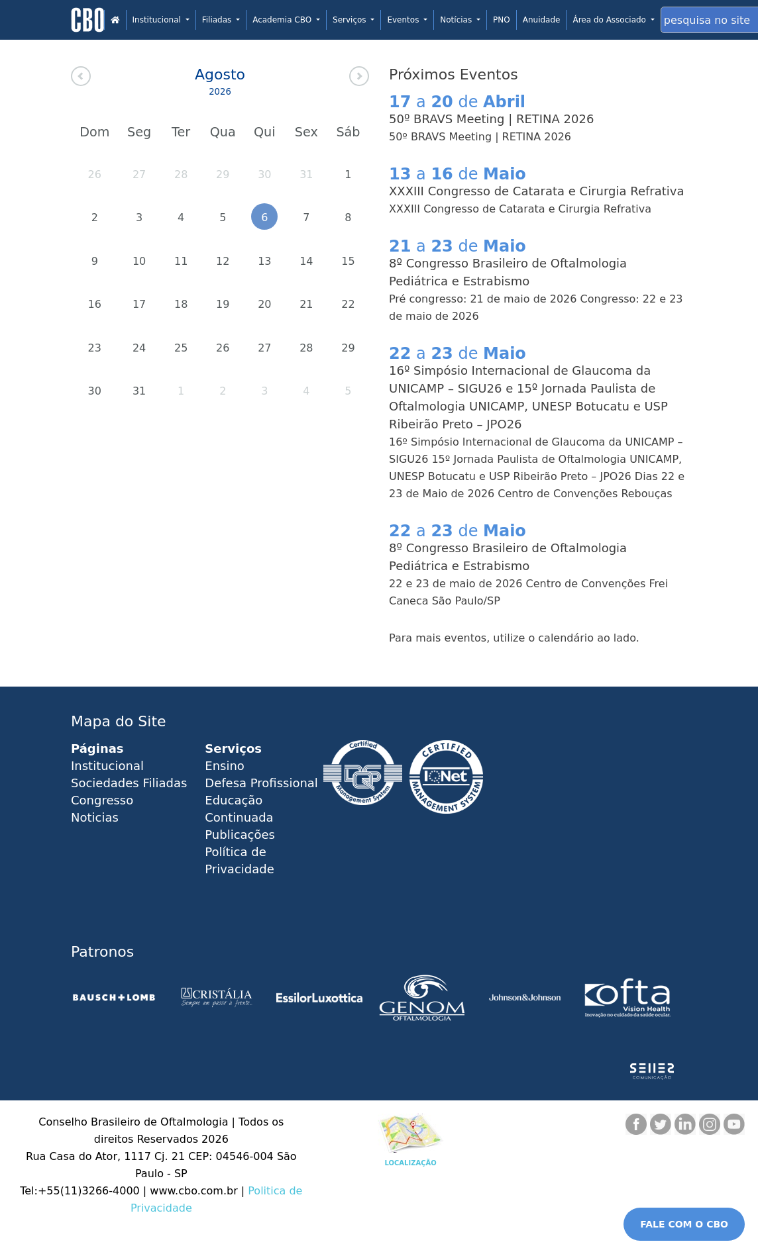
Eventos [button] (404, 19)
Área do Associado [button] (610, 19)
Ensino (224, 766)
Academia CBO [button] (283, 19)
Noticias (95, 817)
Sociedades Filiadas (129, 783)
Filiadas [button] (218, 19)
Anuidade (542, 19)
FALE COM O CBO (684, 1224)
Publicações (240, 835)
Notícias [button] (457, 19)
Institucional (107, 766)
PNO (501, 19)
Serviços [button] (350, 19)
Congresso (102, 800)
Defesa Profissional (261, 783)
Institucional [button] (158, 19)
